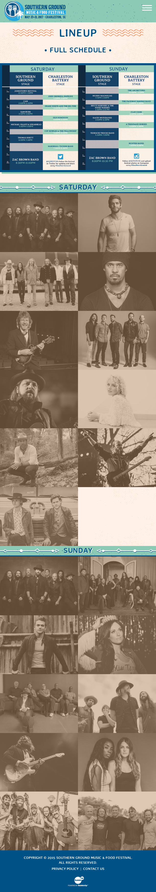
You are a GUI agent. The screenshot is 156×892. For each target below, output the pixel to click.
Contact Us (93, 869)
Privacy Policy (65, 869)
